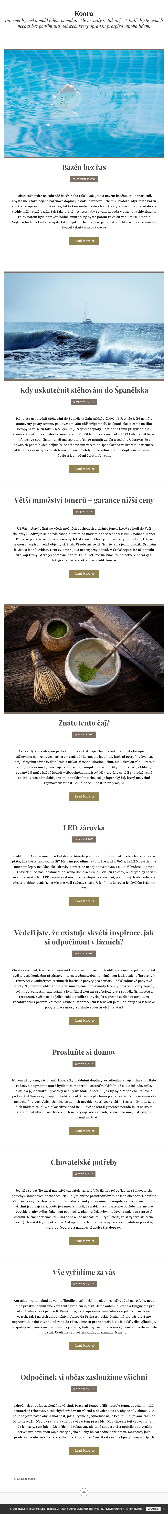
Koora (84, 13)
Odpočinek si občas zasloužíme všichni (84, 1377)
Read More (82, 241)
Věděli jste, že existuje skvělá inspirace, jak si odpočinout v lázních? (84, 937)
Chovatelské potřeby (84, 1162)
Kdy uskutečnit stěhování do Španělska (84, 390)
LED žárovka (84, 827)
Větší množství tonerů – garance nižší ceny (84, 500)
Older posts (27, 1479)
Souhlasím (153, 1509)
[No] (164, 1509)
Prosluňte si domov (84, 1051)
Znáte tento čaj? (84, 722)
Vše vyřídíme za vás (84, 1272)
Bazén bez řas (84, 167)
